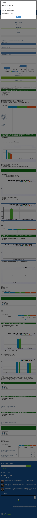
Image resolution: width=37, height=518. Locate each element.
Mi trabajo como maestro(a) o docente (9, 7)
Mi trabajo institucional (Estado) (8, 13)
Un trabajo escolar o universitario (8, 10)
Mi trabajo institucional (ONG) (8, 11)
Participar (18, 16)
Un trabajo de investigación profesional (9, 8)
